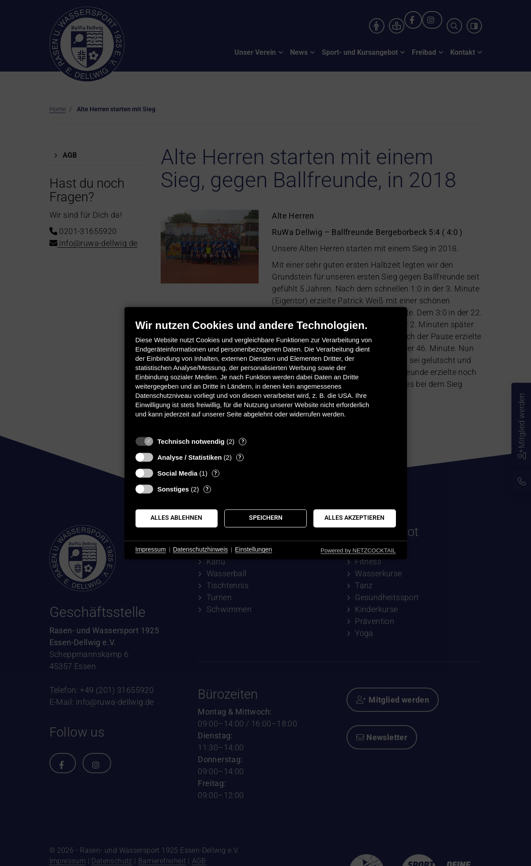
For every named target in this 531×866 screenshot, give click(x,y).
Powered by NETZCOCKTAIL (357, 550)
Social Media (178, 473)
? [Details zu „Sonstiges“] (207, 489)
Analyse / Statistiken (190, 457)
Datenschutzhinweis (200, 549)
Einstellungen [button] (253, 549)
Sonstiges (173, 489)
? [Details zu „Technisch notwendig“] (242, 441)
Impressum (151, 549)
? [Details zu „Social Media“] (215, 473)
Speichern (265, 518)
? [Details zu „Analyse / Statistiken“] (239, 457)
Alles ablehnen (176, 518)
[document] (266, 375)
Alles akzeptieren (354, 518)
